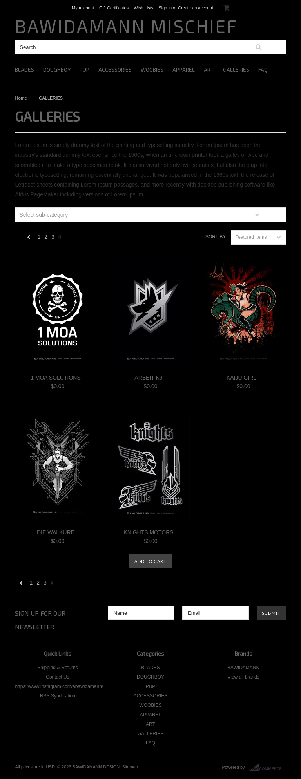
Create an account (195, 7)
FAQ (263, 69)
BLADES (24, 69)
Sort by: (216, 237)
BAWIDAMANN (243, 667)
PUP (84, 69)
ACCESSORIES (115, 69)
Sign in (165, 7)
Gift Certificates (114, 7)
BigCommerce (267, 767)
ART (209, 69)
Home (21, 98)
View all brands (243, 677)
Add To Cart (150, 561)
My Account (83, 7)
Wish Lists (143, 7)
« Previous (29, 239)
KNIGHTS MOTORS (148, 532)
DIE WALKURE (55, 532)
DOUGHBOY (57, 69)
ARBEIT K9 (148, 377)
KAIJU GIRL (241, 377)
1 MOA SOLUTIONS (56, 377)
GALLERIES (236, 69)
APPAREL (183, 69)
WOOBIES (152, 69)
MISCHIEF (126, 25)
